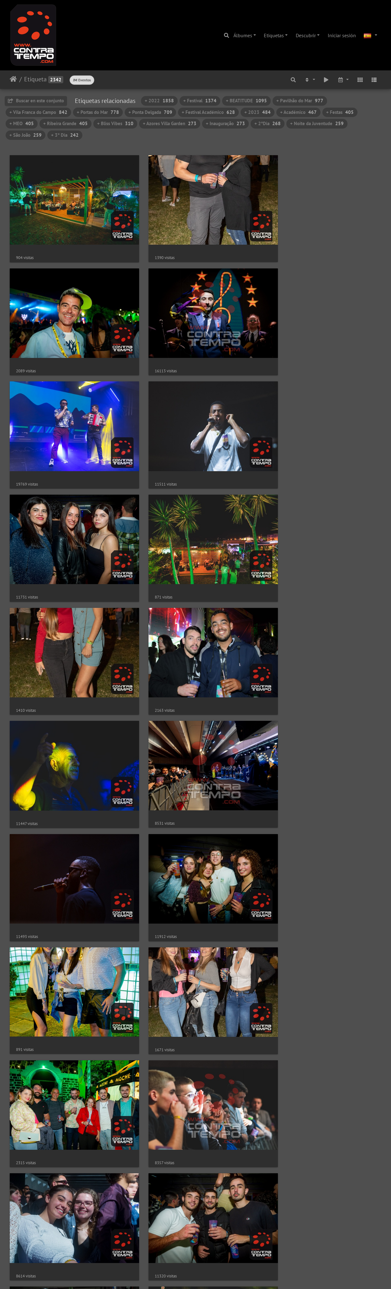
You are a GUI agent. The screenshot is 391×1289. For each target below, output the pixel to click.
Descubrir (306, 35)
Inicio (13, 79)
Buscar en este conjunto (36, 101)
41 (208, 1252)
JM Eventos (82, 80)
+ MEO (21, 123)
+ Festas (340, 112)
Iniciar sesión (342, 35)
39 (181, 1252)
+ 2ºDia (267, 123)
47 (246, 1252)
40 (194, 1252)
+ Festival (199, 101)
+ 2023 (257, 112)
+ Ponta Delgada (150, 112)
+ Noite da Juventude (317, 123)
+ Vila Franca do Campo (38, 112)
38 (167, 1252)
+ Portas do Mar (98, 112)
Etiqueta (35, 79)
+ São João (25, 135)
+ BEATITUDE (246, 101)
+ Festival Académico (208, 112)
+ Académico (298, 112)
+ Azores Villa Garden (169, 123)
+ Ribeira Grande (65, 123)
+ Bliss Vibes (115, 123)
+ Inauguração (225, 123)
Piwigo (214, 1276)
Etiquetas (274, 35)
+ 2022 (159, 101)
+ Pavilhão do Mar (299, 101)
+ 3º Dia (65, 135)
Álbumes (242, 35)
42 (221, 1252)
